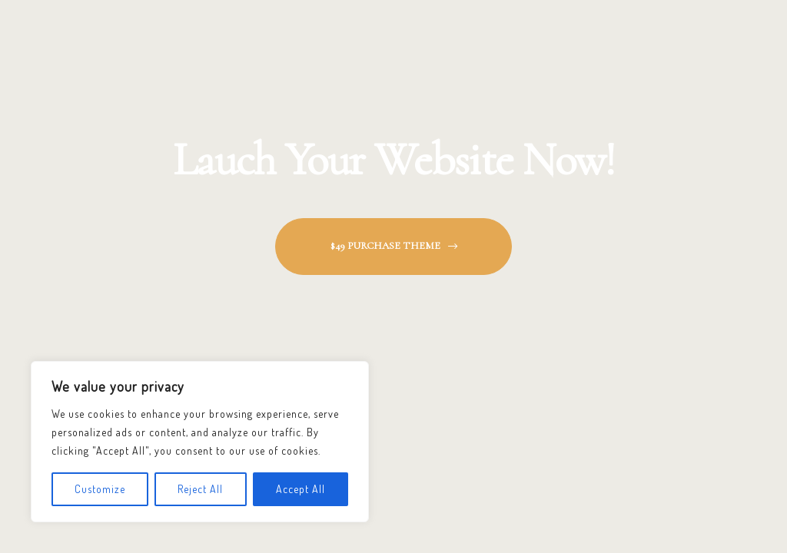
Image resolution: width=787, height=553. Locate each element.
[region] (200, 441)
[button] (393, 246)
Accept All (300, 488)
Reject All (200, 488)
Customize (100, 488)
